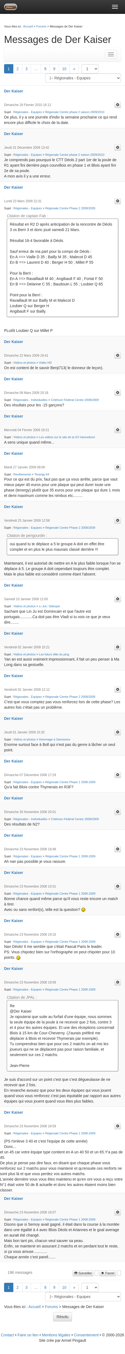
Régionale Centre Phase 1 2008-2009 (70, 782)
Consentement (86, 1335)
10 (64, 69)
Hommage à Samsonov (54, 739)
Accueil (28, 26)
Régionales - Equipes (27, 112)
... (36, 69)
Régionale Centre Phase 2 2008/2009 (70, 208)
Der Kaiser (13, 91)
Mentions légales (56, 1335)
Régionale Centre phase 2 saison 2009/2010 (74, 112)
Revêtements (22, 474)
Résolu (62, 1317)
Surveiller (83, 1273)
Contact (7, 1335)
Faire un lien (27, 1335)
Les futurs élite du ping (54, 654)
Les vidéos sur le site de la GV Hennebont (67, 437)
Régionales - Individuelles (30, 399)
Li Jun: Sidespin (49, 606)
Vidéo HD (45, 362)
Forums (41, 26)
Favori (107, 1273)
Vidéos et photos (24, 362)
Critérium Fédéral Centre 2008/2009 (75, 399)
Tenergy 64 (41, 474)
